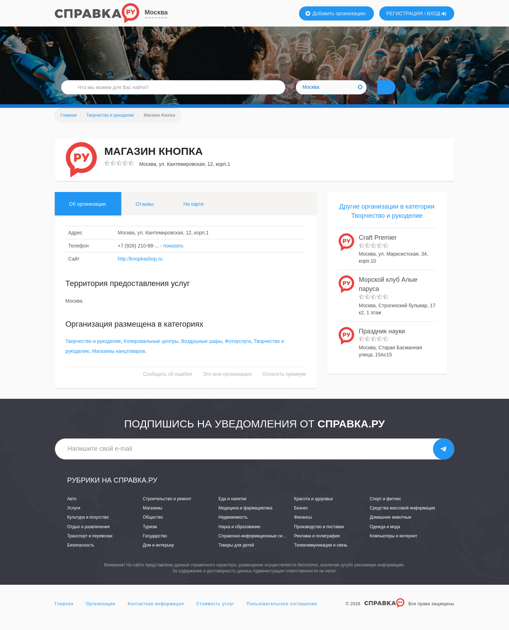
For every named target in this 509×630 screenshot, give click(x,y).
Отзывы (144, 214)
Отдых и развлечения (88, 536)
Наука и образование (239, 536)
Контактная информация (156, 613)
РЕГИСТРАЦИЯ (404, 13)
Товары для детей (236, 555)
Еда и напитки (232, 508)
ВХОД (436, 13)
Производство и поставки (319, 536)
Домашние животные (390, 527)
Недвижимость (233, 527)
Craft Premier (378, 247)
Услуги (73, 517)
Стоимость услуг (215, 613)
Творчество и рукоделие (93, 351)
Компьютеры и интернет (393, 545)
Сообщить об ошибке (167, 384)
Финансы (303, 527)
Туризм (150, 536)
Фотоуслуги (238, 351)
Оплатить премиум (284, 384)
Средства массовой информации (402, 517)
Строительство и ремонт (167, 508)
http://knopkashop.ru (140, 269)
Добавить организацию (335, 13)
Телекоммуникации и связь (320, 555)
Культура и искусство (88, 527)
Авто (71, 508)
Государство (155, 545)
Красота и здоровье (313, 508)
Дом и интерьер (158, 555)
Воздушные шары (201, 351)
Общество (153, 527)
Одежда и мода (385, 536)
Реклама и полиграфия (317, 545)
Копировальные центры (151, 351)
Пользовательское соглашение (282, 613)
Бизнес (301, 517)
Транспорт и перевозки (89, 545)
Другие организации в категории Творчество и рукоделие (386, 221)
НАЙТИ (397, 94)
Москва (156, 12)
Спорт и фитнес (385, 508)
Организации (101, 613)
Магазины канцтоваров (118, 361)
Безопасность (80, 555)
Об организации (87, 214)
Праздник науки (382, 340)
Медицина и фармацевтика (245, 517)
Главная (64, 613)
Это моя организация (227, 384)
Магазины (152, 517)
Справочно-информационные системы (256, 545)
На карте (193, 214)
